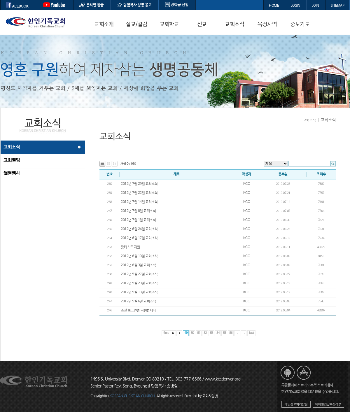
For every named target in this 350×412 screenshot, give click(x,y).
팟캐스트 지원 (130, 247)
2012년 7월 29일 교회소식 (139, 184)
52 (205, 333)
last (251, 333)
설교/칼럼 (136, 24)
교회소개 (103, 24)
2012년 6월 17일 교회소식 (139, 238)
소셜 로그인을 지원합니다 (138, 310)
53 (211, 333)
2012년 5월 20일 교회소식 (139, 283)
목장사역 (267, 24)
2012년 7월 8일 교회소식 (138, 211)
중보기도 (299, 24)
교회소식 (234, 24)
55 (224, 333)
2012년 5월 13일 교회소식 (139, 292)
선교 (202, 24)
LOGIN (295, 6)
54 (218, 333)
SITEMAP (337, 6)
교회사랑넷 (210, 396)
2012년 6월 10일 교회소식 (139, 256)
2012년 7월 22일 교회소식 (139, 193)
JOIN (315, 6)
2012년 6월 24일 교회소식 (139, 229)
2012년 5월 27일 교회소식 (139, 274)
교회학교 (169, 24)
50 (192, 333)
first (166, 333)
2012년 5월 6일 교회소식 (138, 301)
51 (198, 333)
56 (230, 333)
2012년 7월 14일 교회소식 (139, 202)
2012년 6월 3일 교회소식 (138, 265)
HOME (274, 6)
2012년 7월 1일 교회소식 (138, 220)
